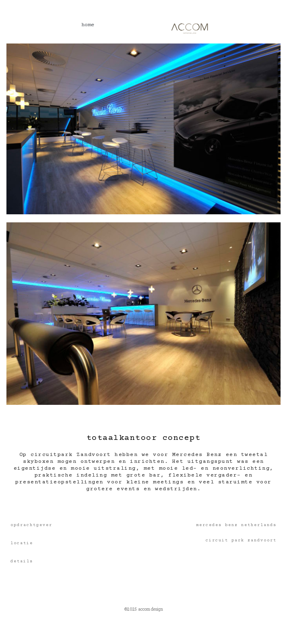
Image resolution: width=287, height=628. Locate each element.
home (87, 25)
